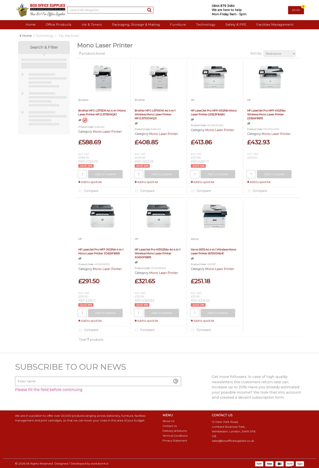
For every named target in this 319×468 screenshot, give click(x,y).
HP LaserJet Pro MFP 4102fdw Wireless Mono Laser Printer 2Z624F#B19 (266, 114)
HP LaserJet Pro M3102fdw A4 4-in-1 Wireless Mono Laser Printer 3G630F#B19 (157, 253)
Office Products (58, 24)
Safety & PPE (236, 24)
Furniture (178, 24)
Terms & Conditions (175, 435)
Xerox (195, 239)
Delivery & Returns (175, 430)
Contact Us (170, 426)
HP (192, 100)
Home (31, 24)
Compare (87, 191)
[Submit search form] (149, 10)
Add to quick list (90, 182)
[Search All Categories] (110, 10)
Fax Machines (69, 36)
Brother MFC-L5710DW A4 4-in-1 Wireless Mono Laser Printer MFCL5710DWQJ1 (155, 114)
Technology (205, 24)
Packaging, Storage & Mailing (136, 24)
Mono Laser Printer (107, 131)
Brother (83, 100)
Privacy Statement (175, 440)
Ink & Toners (92, 24)
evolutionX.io (100, 463)
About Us (168, 421)
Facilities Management (274, 24)
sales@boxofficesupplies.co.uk (233, 440)
